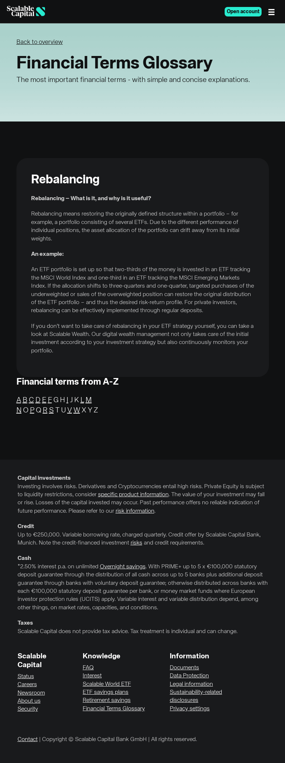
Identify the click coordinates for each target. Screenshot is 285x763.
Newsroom (31, 693)
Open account (243, 11)
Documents (184, 668)
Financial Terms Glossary (114, 709)
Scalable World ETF (107, 684)
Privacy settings (190, 709)
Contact (28, 740)
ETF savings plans (105, 692)
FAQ (88, 668)
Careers (27, 685)
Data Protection (189, 676)
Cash (24, 558)
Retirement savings (107, 700)
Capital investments (44, 478)
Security (28, 709)
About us (29, 701)
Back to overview (39, 42)
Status (26, 677)
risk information (135, 511)
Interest (92, 676)
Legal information (191, 684)
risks (136, 543)
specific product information (133, 495)
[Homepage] (26, 12)
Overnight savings (123, 567)
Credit (26, 527)
